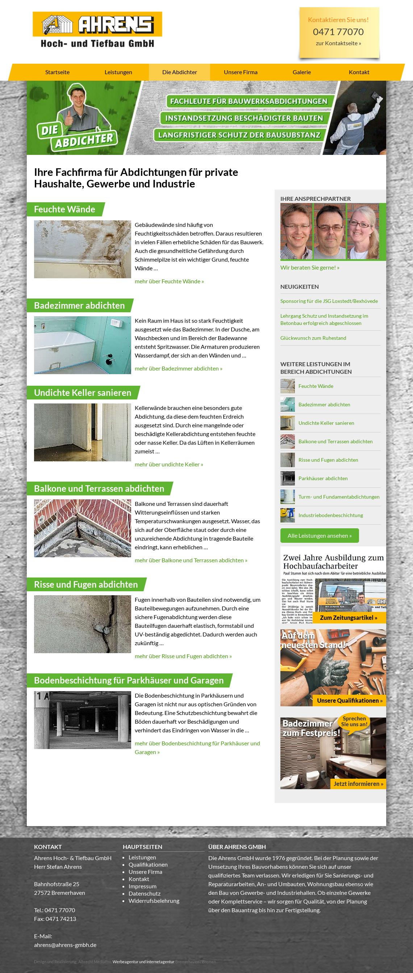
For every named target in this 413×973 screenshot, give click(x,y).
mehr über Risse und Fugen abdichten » (183, 655)
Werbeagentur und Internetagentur (143, 961)
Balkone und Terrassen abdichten (336, 441)
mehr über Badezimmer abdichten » (178, 368)
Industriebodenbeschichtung (331, 515)
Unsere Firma (241, 71)
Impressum (143, 886)
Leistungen (118, 71)
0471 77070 (60, 909)
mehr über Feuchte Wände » (169, 281)
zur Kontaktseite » (338, 42)
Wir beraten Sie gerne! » (309, 267)
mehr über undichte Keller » (169, 464)
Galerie (302, 71)
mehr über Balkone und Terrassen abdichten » (191, 560)
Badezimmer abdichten (324, 404)
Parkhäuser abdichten (323, 478)
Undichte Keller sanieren (326, 423)
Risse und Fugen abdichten (328, 460)
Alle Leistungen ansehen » (320, 535)
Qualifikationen (148, 864)
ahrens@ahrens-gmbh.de (65, 944)
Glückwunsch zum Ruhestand (313, 338)
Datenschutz (144, 893)
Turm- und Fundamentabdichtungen (339, 497)
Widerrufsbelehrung (154, 900)
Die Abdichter (179, 71)
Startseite (57, 71)
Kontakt (359, 71)
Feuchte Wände (316, 386)
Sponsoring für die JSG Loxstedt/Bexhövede (329, 301)
